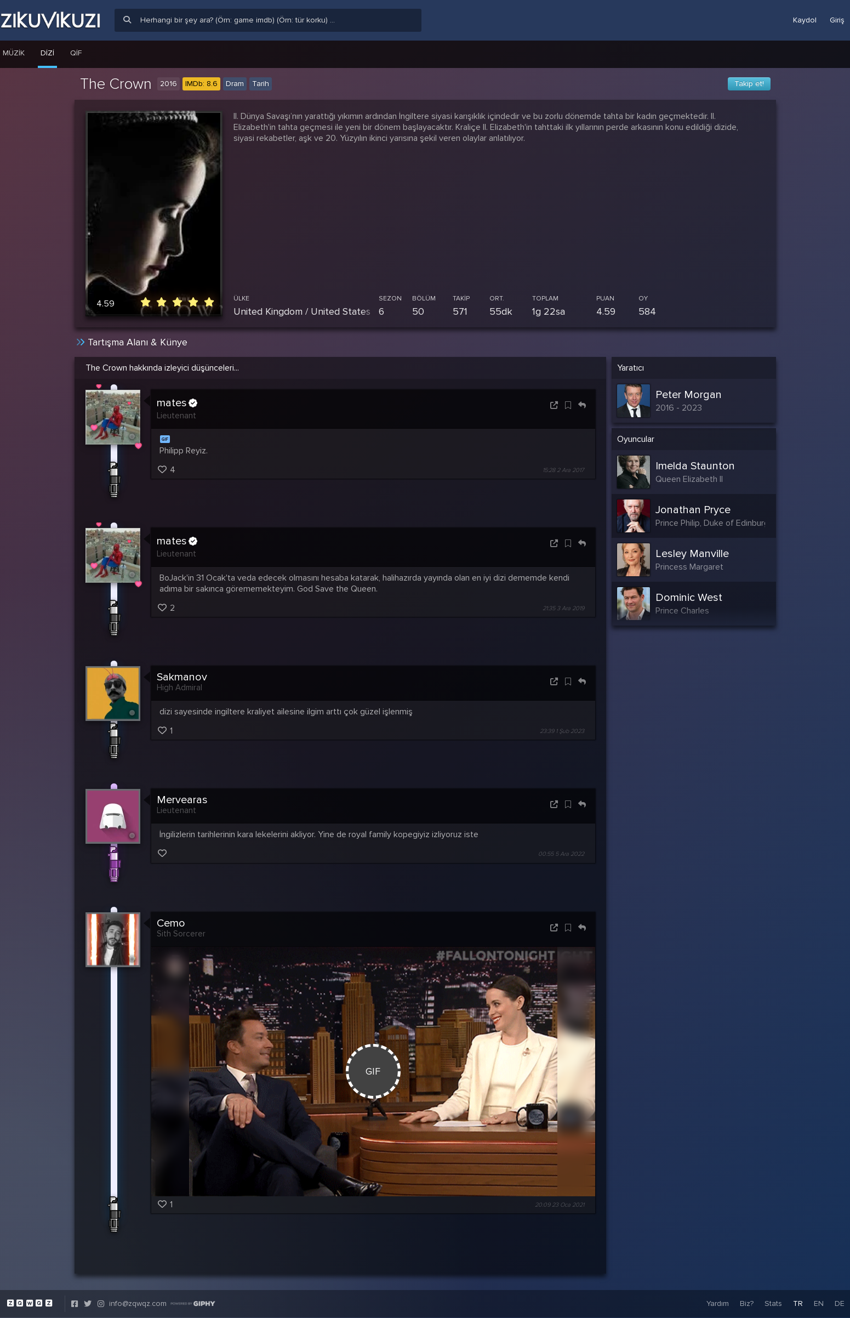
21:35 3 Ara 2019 (563, 608)
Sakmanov (182, 677)
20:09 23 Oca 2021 (559, 1204)
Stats (773, 1303)
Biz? (747, 1303)
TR (798, 1303)
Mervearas (182, 799)
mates (177, 403)
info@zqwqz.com (138, 1303)
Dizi (47, 53)
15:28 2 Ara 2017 (563, 470)
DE (840, 1303)
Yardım (717, 1303)
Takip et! (749, 83)
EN (819, 1303)
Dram (235, 83)
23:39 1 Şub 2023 (562, 731)
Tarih (260, 83)
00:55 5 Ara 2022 (561, 854)
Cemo (171, 923)
